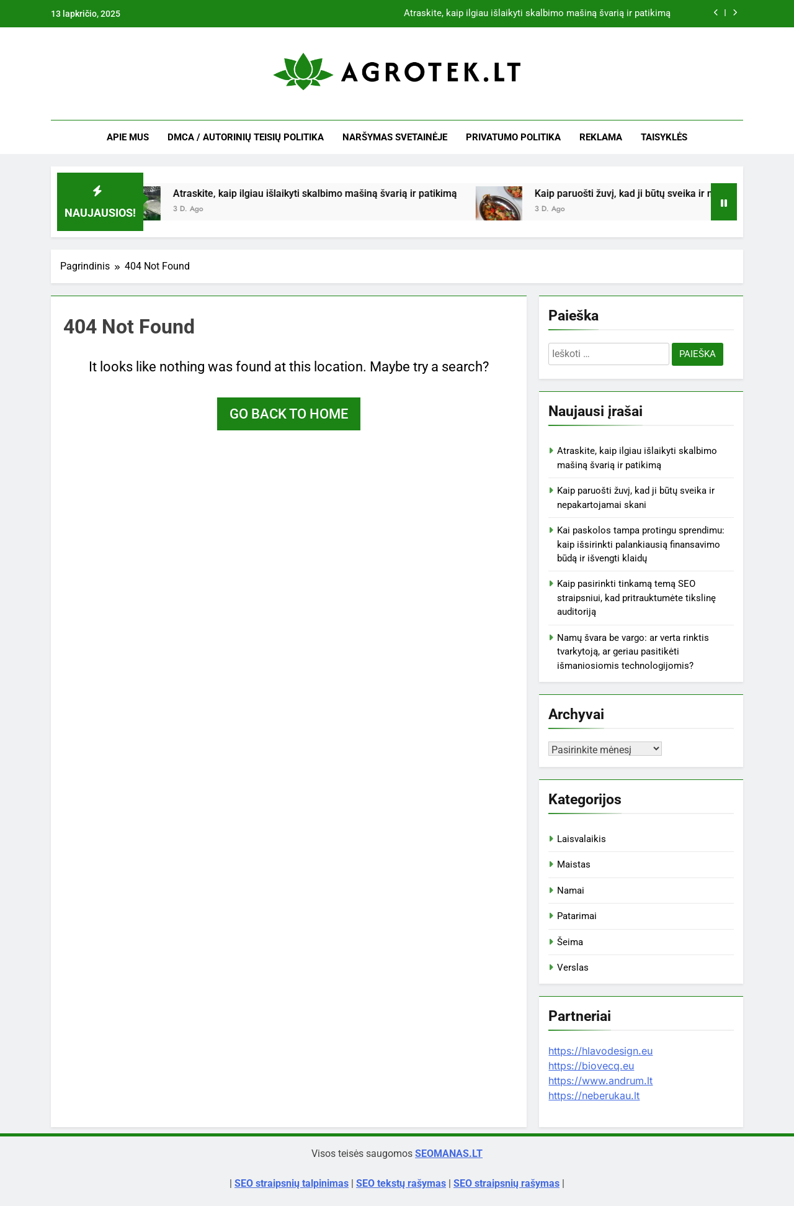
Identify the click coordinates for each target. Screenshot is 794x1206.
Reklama (600, 137)
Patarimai (577, 916)
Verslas (573, 967)
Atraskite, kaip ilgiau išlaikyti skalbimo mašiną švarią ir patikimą (537, 14)
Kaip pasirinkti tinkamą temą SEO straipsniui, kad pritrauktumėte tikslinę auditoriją (636, 597)
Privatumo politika (513, 137)
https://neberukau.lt (594, 1095)
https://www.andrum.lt (600, 1080)
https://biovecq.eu (591, 1065)
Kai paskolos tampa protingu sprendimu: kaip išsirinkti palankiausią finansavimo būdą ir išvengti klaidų (641, 544)
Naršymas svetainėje (394, 137)
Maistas (574, 864)
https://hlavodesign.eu (600, 1051)
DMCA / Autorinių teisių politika (245, 137)
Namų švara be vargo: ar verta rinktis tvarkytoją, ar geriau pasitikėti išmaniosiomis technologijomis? (633, 651)
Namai (570, 890)
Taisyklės (664, 137)
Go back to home (289, 414)
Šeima (570, 942)
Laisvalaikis (581, 839)
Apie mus (128, 137)
